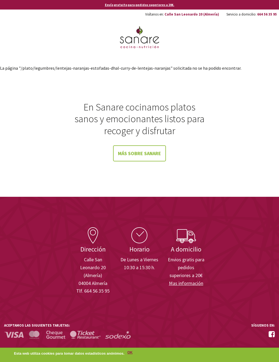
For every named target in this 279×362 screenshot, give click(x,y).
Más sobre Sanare (139, 153)
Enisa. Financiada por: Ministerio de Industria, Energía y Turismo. (254, 212)
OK (130, 354)
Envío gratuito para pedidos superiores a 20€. (139, 5)
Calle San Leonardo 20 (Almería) (192, 14)
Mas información (186, 283)
